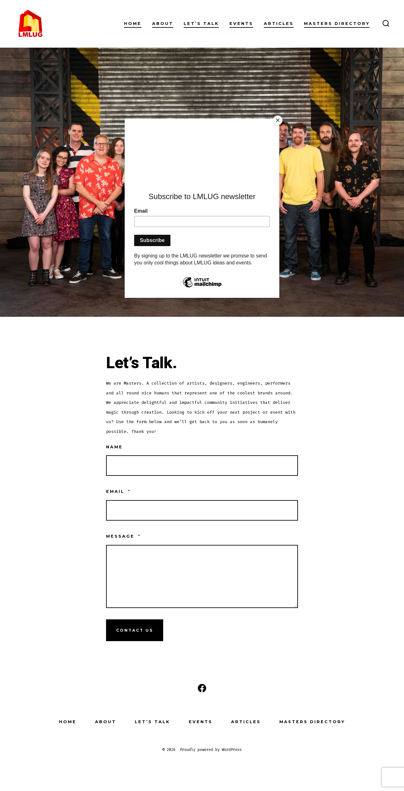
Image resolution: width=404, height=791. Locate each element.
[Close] (277, 120)
